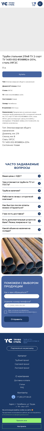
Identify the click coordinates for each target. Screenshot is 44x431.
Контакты (22, 392)
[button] (22, 74)
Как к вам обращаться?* (16, 292)
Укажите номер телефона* (17, 301)
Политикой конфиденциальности (20, 313)
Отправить (16, 319)
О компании (22, 376)
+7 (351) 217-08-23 (24, 397)
